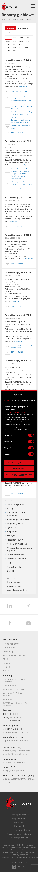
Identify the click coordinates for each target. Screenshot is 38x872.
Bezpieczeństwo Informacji (19, 830)
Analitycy (11, 536)
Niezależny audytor (16, 540)
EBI (8, 32)
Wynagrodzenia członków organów (19, 549)
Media (6, 659)
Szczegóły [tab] (15, 400)
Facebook (9, 623)
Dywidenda (12, 528)
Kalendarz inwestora (16, 559)
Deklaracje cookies (19, 838)
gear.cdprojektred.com (18, 590)
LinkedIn (9, 606)
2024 (22, 38)
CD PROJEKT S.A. (11, 714)
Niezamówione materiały (19, 834)
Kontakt (6, 667)
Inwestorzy (8, 651)
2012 (20, 47)
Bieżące (10, 28)
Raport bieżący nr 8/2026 (18, 141)
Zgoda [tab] (6, 400)
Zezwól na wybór (19, 468)
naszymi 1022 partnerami (19, 412)
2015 (26, 44)
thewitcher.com (14, 582)
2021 (14, 41)
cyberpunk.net (13, 586)
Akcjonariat (12, 532)
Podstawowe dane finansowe (16, 514)
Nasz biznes (9, 648)
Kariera (6, 663)
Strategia (11, 509)
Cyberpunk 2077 (11, 686)
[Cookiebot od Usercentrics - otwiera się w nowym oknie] (13, 395)
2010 (8, 51)
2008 (21, 51)
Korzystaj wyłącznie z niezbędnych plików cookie (19, 475)
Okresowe (23, 28)
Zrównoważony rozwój (14, 655)
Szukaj (6, 671)
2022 (8, 41)
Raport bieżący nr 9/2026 (18, 60)
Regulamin (19, 822)
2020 (21, 41)
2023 (28, 38)
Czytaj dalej (23, 86)
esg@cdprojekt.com (13, 771)
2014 (8, 47)
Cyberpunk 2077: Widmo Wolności (15, 681)
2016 (20, 44)
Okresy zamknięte (15, 555)
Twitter (28, 606)
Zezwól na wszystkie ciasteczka (19, 463)
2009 (14, 51)
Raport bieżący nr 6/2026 (18, 235)
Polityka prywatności (19, 815)
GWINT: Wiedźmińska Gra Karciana (15, 704)
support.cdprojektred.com (15, 741)
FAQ (9, 563)
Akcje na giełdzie (15, 523)
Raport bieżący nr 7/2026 (18, 197)
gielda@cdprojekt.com (15, 754)
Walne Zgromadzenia (17, 544)
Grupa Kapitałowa (12, 644)
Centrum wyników (15, 504)
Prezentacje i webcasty (18, 519)
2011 (26, 47)
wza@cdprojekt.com (14, 762)
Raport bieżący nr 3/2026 (18, 361)
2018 (8, 44)
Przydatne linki (14, 567)
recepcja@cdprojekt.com (16, 732)
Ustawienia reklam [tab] (29, 400)
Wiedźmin (8, 699)
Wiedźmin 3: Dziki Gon (14, 689)
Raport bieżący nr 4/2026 (18, 315)
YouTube (28, 623)
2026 (8, 38)
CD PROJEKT (9, 6)
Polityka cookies (19, 819)
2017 (14, 44)
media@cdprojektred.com (16, 751)
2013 (14, 47)
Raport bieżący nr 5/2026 (18, 273)
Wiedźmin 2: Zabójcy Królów (13, 694)
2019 (27, 41)
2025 (15, 38)
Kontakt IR (11, 571)
